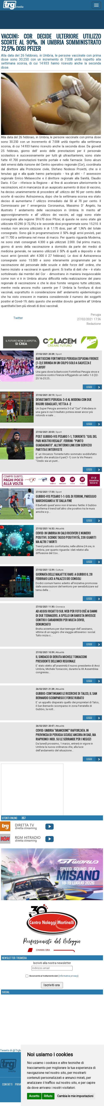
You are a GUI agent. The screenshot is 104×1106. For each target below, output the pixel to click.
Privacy (19, 1084)
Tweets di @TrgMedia (13, 1050)
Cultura (59, 570)
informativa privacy (68, 976)
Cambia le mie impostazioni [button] (75, 1096)
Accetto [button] (34, 1096)
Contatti (7, 1084)
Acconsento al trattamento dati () (53, 976)
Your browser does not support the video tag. (32, 790)
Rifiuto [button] (48, 1096)
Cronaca (60, 606)
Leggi (94, 386)
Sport (58, 354)
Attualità (60, 528)
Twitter (18, 318)
